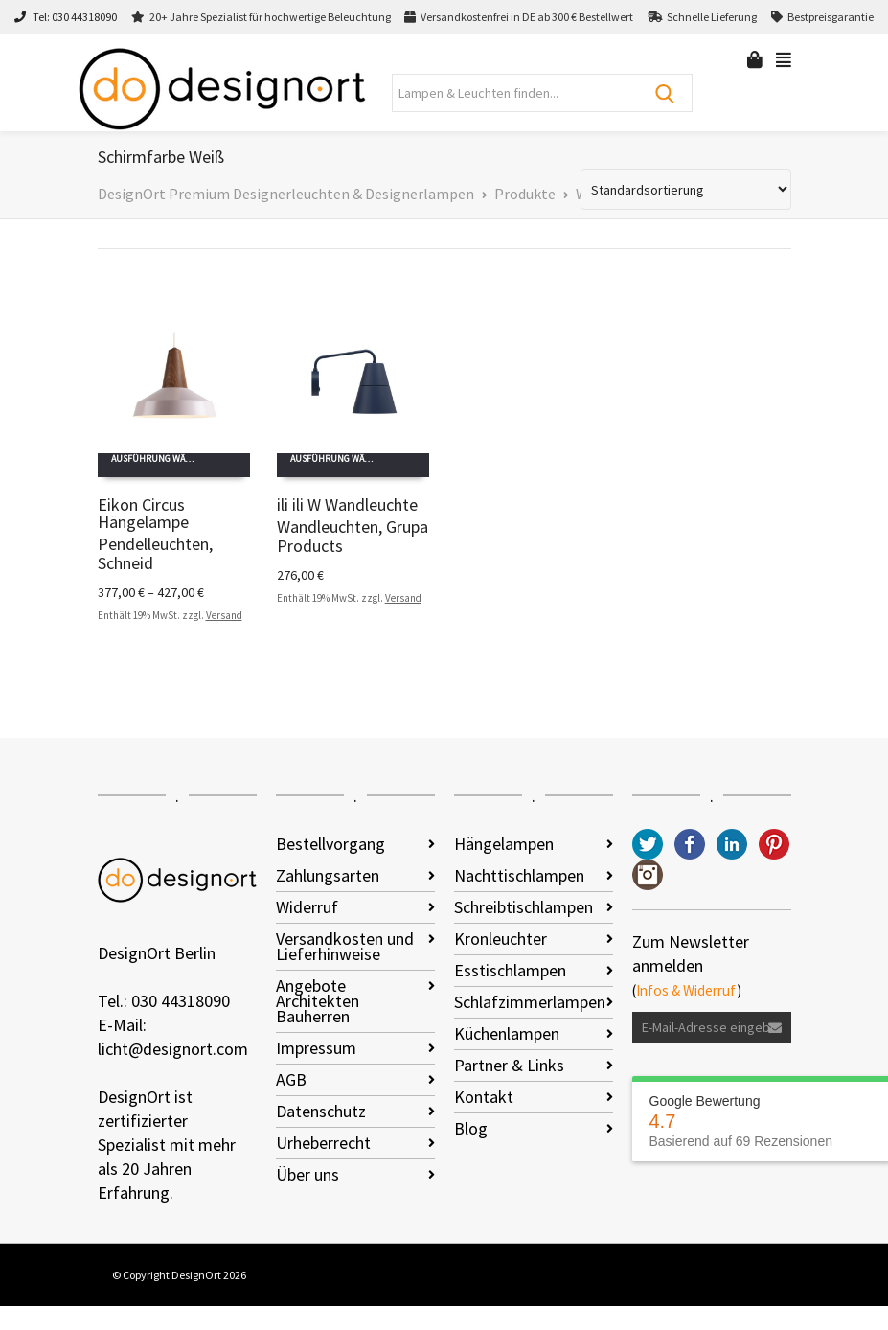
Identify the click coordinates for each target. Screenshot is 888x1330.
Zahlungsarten (327, 875)
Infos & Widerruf (686, 990)
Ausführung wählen (159, 458)
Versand (224, 615)
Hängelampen (504, 844)
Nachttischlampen (519, 875)
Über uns (307, 1174)
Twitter (647, 844)
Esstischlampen (510, 970)
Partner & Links (509, 1065)
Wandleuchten (327, 527)
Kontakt (483, 1097)
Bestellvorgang (330, 844)
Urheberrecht (323, 1143)
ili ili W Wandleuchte (347, 504)
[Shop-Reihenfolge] (686, 189)
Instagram (647, 875)
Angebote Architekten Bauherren (317, 1001)
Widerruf (307, 907)
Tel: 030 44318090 (65, 17)
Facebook (689, 844)
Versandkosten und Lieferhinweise (345, 946)
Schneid (125, 563)
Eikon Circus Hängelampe (143, 513)
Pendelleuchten (153, 544)
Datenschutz (321, 1111)
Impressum (316, 1048)
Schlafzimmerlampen (529, 1002)
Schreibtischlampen (523, 907)
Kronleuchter (500, 939)
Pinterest (774, 844)
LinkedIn (732, 844)
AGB (291, 1079)
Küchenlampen (506, 1033)
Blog (471, 1128)
